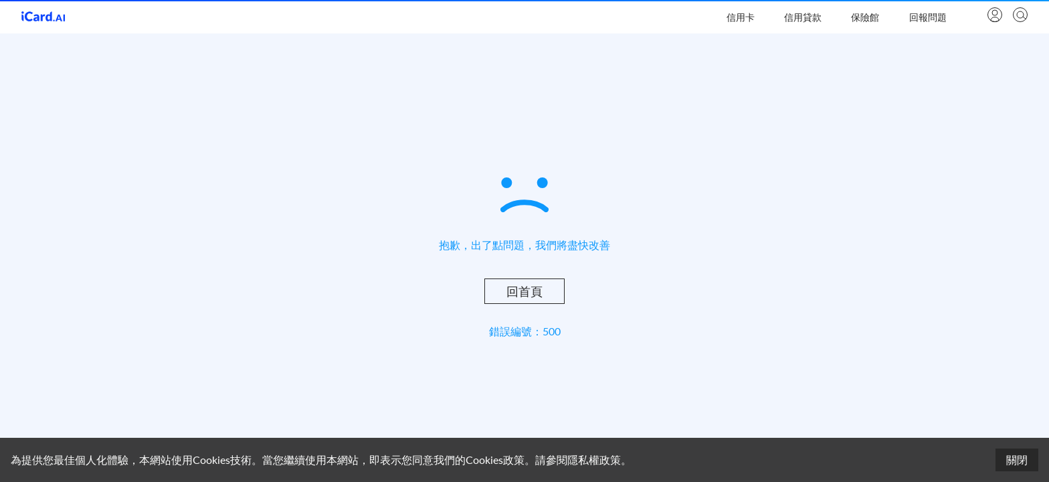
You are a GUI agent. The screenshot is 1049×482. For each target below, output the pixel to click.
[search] (1019, 16)
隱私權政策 (594, 459)
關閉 (1017, 459)
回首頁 (524, 291)
